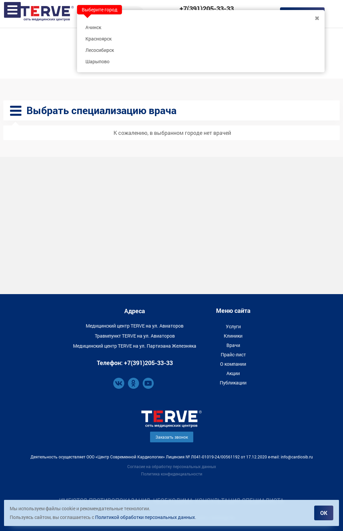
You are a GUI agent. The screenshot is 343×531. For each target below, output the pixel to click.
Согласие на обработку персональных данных (171, 466)
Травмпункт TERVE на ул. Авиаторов (135, 336)
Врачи (233, 345)
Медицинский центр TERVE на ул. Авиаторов (135, 326)
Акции (233, 373)
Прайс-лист (233, 354)
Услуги (233, 326)
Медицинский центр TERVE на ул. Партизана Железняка (134, 346)
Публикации (233, 382)
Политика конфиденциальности (171, 473)
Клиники (233, 336)
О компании (233, 364)
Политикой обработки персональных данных (145, 517)
